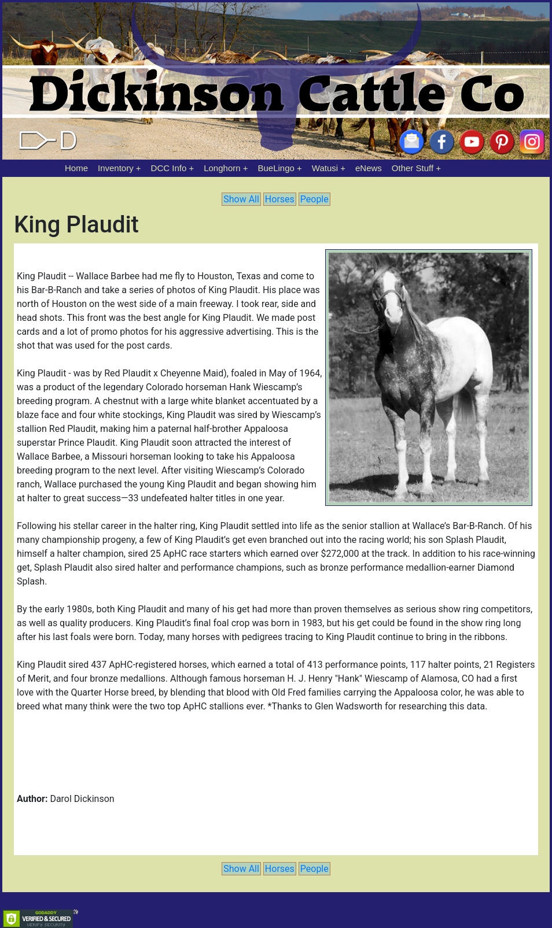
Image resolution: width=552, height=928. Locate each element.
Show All (241, 199)
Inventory (116, 168)
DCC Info (169, 168)
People (314, 199)
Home (76, 168)
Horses (280, 199)
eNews (368, 168)
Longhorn (222, 168)
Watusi (325, 168)
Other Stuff (412, 168)
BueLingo (276, 168)
